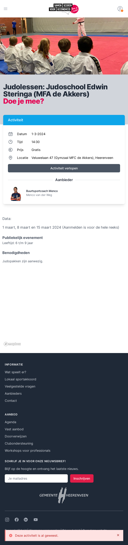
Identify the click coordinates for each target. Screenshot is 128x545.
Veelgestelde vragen (20, 386)
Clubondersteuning (19, 443)
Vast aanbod (14, 429)
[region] (64, 307)
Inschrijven (82, 478)
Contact (11, 401)
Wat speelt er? (15, 372)
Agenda (10, 422)
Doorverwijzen (16, 436)
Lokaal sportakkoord (20, 379)
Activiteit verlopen (64, 168)
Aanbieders (13, 393)
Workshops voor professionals (27, 450)
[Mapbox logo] (12, 344)
